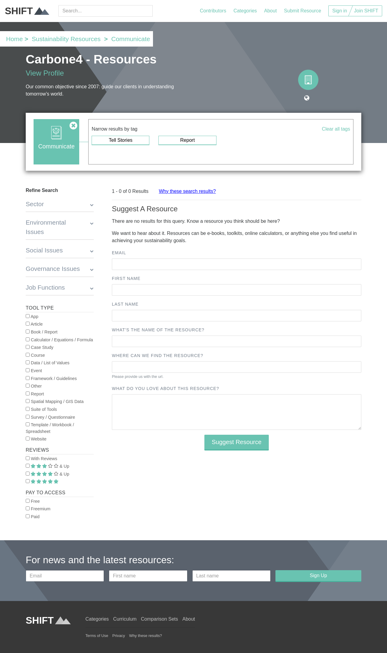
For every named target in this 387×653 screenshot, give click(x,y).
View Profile (45, 73)
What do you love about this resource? (165, 388)
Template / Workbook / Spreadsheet (50, 428)
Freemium (38, 508)
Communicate (130, 38)
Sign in (339, 10)
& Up (47, 466)
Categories (245, 10)
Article (34, 324)
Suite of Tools (41, 409)
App (32, 316)
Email (119, 252)
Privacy (118, 635)
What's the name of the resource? (158, 329)
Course (35, 355)
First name (126, 278)
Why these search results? (187, 191)
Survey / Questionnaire (50, 417)
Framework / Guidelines (51, 378)
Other (34, 386)
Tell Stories (120, 140)
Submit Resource (302, 10)
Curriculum (124, 619)
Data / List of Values (48, 362)
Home (14, 38)
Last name (125, 304)
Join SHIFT (366, 10)
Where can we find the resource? (157, 355)
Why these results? (145, 635)
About (270, 10)
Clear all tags (336, 129)
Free (33, 501)
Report (187, 140)
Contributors (213, 10)
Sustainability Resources (66, 38)
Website (36, 439)
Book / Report (41, 332)
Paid (33, 516)
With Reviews (41, 458)
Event (34, 370)
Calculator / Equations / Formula (59, 339)
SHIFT (27, 10)
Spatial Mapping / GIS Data (54, 401)
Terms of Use (96, 635)
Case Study (39, 347)
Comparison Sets (159, 619)
